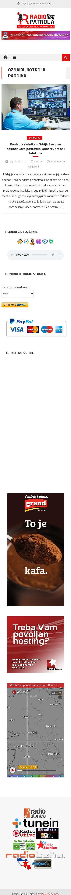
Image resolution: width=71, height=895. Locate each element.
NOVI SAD (36, 369)
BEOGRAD (36, 402)
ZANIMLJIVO (35, 138)
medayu (38, 161)
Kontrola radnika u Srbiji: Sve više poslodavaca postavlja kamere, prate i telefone (35, 148)
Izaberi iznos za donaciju (16, 287)
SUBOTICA (36, 468)
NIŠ (36, 435)
